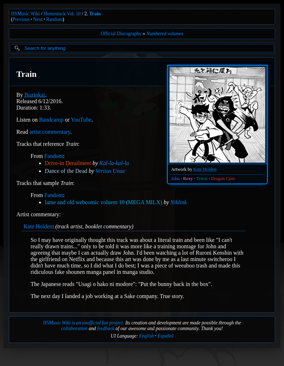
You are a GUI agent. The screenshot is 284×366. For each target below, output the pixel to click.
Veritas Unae (110, 171)
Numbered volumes (164, 33)
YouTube (81, 120)
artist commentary (50, 132)
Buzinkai (35, 95)
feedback (105, 328)
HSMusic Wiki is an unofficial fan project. (83, 322)
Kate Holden (204, 169)
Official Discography (121, 33)
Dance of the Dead (66, 171)
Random (54, 19)
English (146, 336)
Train (95, 13)
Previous (21, 19)
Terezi (202, 178)
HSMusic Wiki (25, 13)
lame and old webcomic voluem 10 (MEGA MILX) (103, 202)
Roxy (188, 178)
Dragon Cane (223, 178)
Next (37, 19)
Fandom (53, 156)
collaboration (74, 328)
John (175, 178)
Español (165, 336)
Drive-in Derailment (68, 163)
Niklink (178, 202)
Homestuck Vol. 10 (62, 13)
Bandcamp (51, 120)
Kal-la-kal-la (114, 163)
